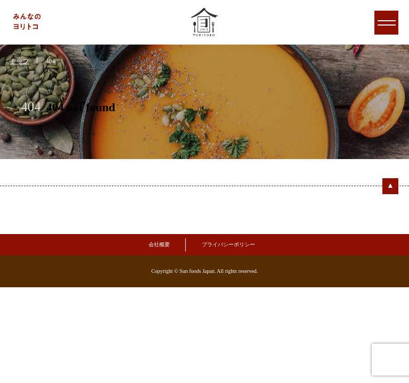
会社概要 (159, 244)
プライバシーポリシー (228, 244)
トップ (19, 61)
